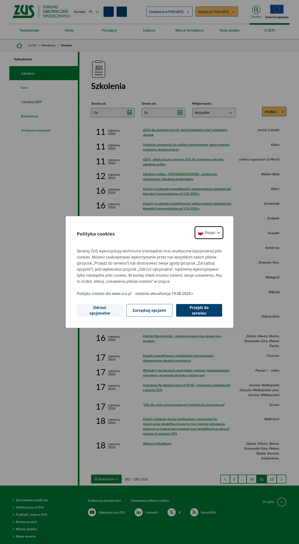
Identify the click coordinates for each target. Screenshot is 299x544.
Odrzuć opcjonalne (99, 310)
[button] (209, 232)
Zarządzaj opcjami (149, 310)
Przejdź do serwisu (199, 310)
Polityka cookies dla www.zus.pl (104, 293)
